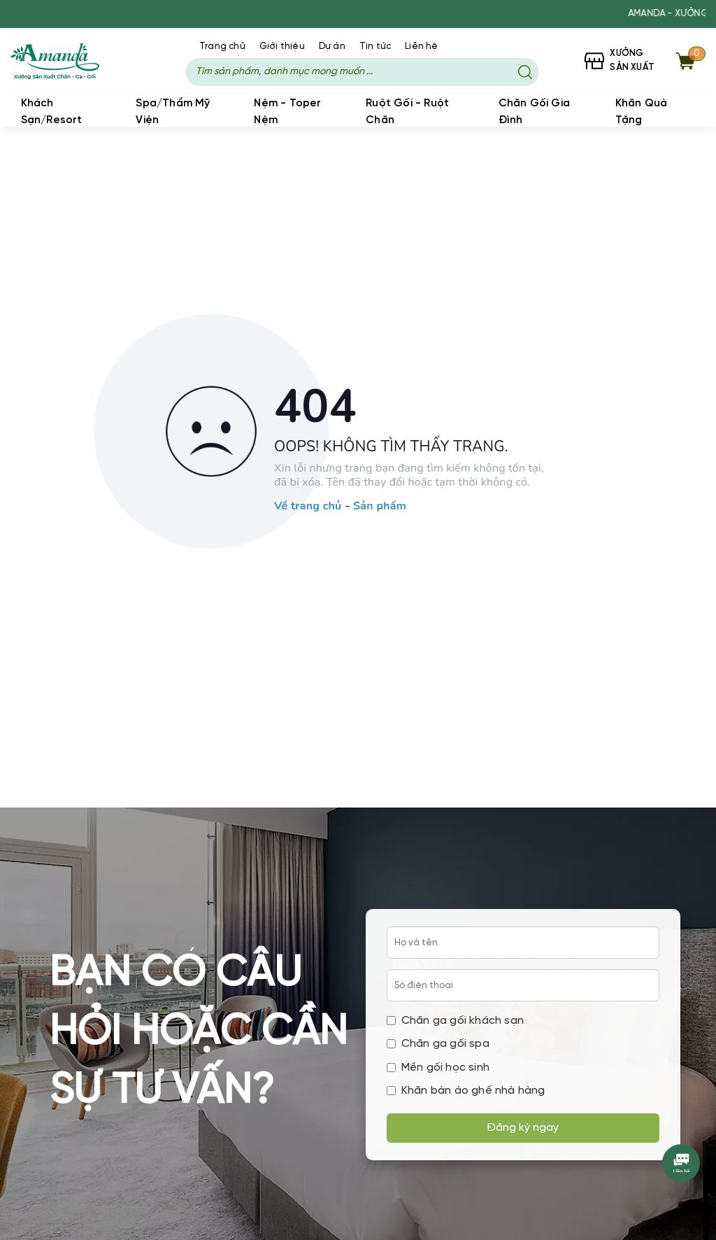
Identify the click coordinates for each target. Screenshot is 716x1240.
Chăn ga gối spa (438, 1044)
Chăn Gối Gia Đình (534, 112)
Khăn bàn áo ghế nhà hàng (466, 1091)
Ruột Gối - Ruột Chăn (407, 112)
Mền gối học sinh (438, 1067)
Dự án (332, 46)
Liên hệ (421, 46)
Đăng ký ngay (523, 1128)
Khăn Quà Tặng (641, 112)
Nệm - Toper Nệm (287, 112)
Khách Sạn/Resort (52, 112)
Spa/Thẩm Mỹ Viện (173, 112)
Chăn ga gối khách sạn (455, 1021)
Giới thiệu (282, 46)
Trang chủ (222, 46)
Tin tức (375, 46)
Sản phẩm (379, 507)
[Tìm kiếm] (525, 72)
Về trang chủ (307, 507)
